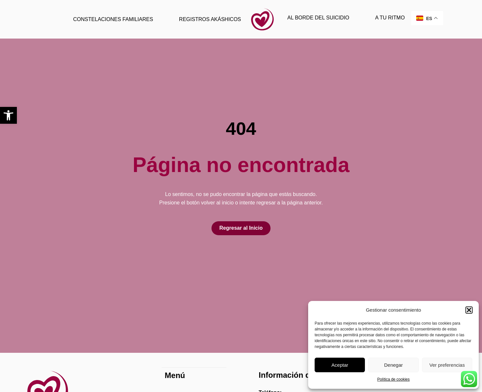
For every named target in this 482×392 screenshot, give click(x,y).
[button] (469, 310)
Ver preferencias (447, 365)
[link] (8, 115)
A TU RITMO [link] (390, 17)
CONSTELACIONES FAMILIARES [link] (113, 19)
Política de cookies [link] (393, 379)
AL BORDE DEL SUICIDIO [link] (318, 17)
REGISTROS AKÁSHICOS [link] (210, 19)
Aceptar (339, 365)
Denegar (393, 365)
